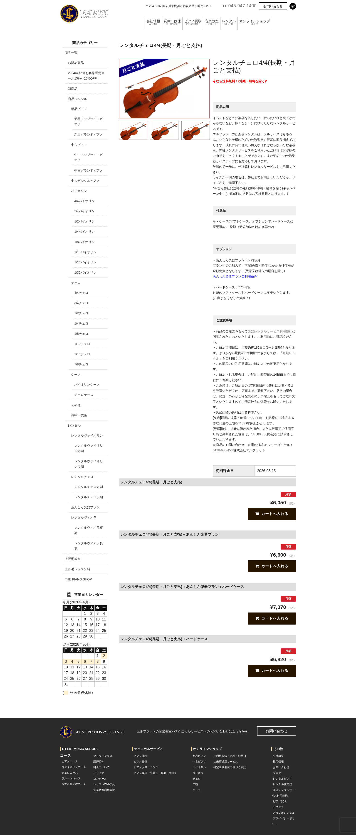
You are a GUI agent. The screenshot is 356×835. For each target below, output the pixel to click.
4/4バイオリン (84, 201)
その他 (76, 405)
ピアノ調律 (140, 756)
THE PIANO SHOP (78, 579)
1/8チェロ (81, 333)
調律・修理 (175, 17)
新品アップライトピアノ (88, 121)
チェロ (76, 283)
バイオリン (79, 191)
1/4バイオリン (84, 231)
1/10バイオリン (85, 252)
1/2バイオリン (84, 221)
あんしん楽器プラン (85, 507)
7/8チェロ (81, 364)
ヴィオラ (198, 773)
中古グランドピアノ (88, 170)
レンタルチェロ (82, 477)
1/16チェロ (82, 354)
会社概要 (278, 756)
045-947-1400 (242, 5)
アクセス (278, 807)
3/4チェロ (81, 303)
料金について (101, 767)
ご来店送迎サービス (225, 761)
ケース (76, 374)
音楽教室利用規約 (104, 790)
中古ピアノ (79, 145)
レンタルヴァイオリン (87, 435)
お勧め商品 (76, 63)
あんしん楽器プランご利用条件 (235, 276)
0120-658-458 (222, 450)
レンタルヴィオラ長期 (88, 545)
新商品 (72, 88)
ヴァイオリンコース (74, 767)
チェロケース (83, 395)
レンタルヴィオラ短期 (88, 530)
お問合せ (266, 177)
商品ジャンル (77, 99)
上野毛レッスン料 (77, 569)
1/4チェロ (81, 323)
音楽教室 (219, 17)
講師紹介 (98, 761)
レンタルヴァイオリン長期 (88, 463)
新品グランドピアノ (88, 134)
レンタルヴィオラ (83, 517)
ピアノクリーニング (146, 767)
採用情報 (278, 761)
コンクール (100, 778)
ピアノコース (70, 761)
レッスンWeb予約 (104, 784)
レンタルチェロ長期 (88, 497)
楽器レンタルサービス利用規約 (270, 331)
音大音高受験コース (74, 784)
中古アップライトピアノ (88, 157)
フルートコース (71, 778)
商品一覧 (71, 53)
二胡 (195, 784)
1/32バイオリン (85, 272)
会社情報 (153, 17)
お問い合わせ (273, 6)
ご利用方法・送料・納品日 (229, 756)
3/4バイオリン (84, 211)
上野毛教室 (73, 559)
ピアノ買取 (198, 17)
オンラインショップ (266, 17)
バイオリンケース (87, 384)
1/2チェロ (81, 313)
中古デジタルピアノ (85, 180)
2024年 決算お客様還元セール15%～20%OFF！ (86, 75)
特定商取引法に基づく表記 (229, 767)
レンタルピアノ (282, 778)
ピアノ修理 (140, 761)
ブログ (277, 773)
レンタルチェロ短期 (88, 487)
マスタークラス (102, 756)
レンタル (238, 17)
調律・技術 (79, 415)
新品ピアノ (79, 109)
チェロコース (70, 772)
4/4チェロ (81, 293)
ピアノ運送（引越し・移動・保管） (155, 773)
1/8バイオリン (84, 242)
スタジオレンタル (284, 812)
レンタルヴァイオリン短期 (88, 448)
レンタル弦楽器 (282, 784)
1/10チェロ (82, 344)
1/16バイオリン (85, 262)
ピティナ (98, 773)
